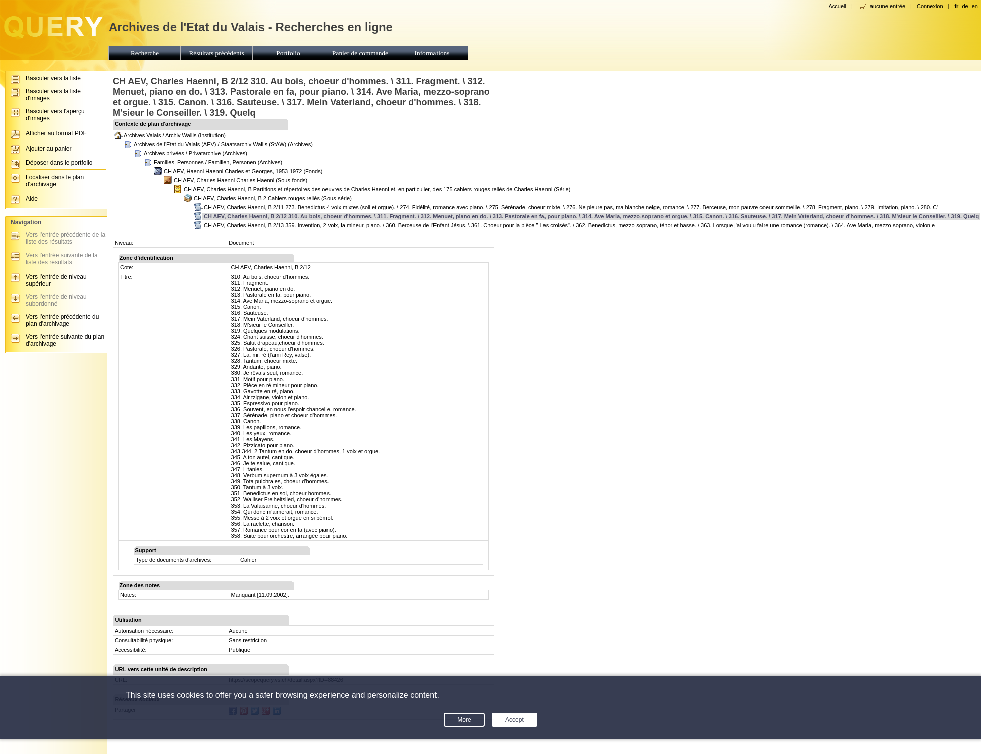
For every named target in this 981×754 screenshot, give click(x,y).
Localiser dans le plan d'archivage (55, 181)
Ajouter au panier (48, 148)
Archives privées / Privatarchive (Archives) (195, 153)
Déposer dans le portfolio (59, 162)
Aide (32, 198)
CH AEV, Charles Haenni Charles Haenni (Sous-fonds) (240, 180)
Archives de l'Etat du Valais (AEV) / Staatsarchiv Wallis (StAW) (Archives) (223, 144)
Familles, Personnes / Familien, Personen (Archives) (218, 162)
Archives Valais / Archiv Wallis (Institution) (175, 135)
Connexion (930, 6)
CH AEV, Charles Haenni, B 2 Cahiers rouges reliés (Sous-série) (273, 198)
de (965, 6)
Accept (514, 719)
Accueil (837, 6)
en (975, 6)
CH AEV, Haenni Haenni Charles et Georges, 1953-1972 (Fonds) (243, 171)
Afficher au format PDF (56, 133)
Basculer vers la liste (53, 78)
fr (956, 6)
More (464, 719)
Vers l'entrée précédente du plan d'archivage (62, 320)
